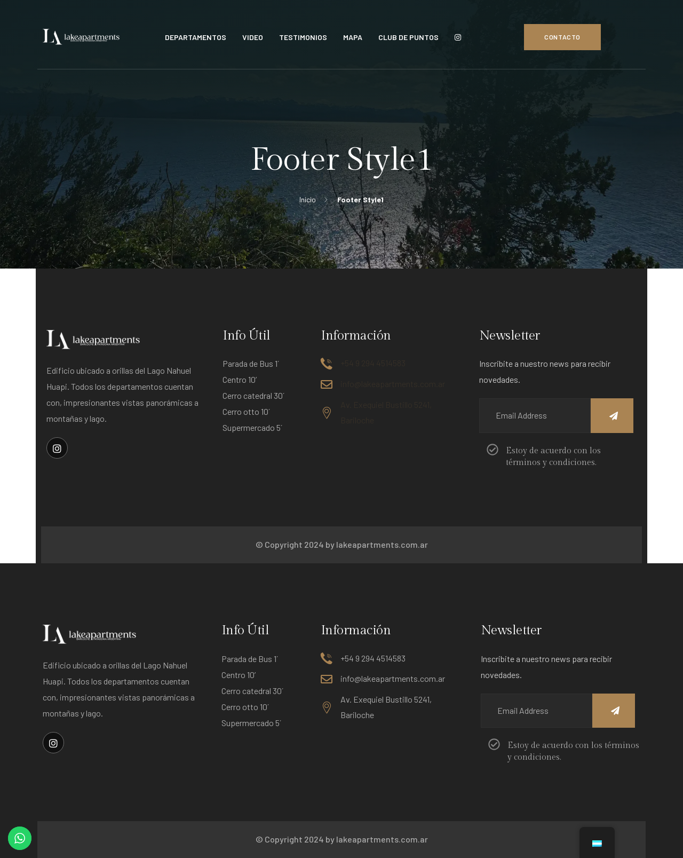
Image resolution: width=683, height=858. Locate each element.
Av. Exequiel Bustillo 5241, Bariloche (386, 412)
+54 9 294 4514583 (373, 363)
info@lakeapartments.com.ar (392, 384)
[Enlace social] (57, 448)
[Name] (612, 415)
